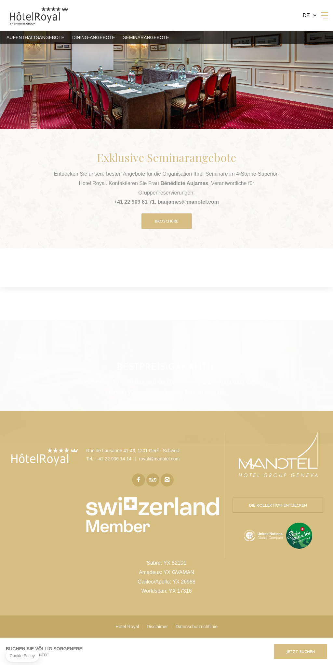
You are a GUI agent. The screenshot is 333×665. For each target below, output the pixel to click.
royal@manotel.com (159, 458)
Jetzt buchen (300, 652)
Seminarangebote (146, 37)
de (306, 15)
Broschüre (166, 222)
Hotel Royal (127, 626)
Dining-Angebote (93, 37)
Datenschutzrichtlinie (197, 626)
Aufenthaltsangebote (35, 37)
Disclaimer (157, 626)
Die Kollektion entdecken (278, 506)
